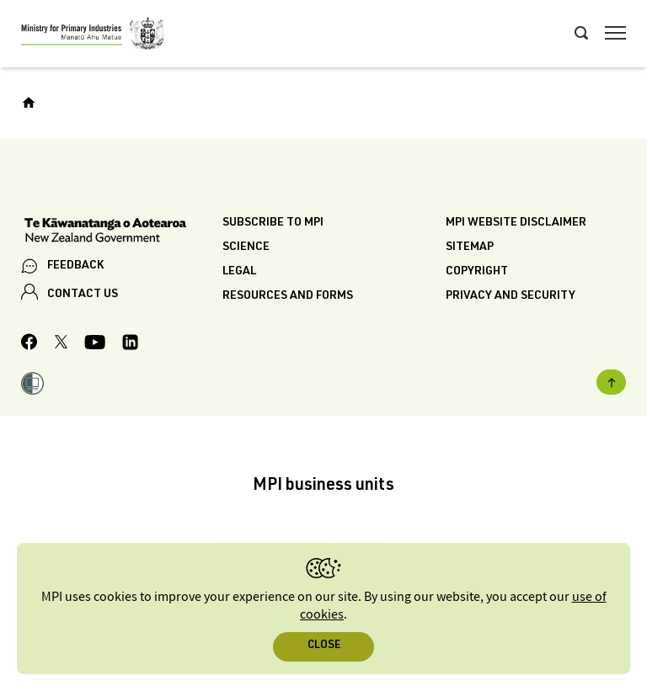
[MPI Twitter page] (61, 344)
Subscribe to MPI (273, 223)
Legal (239, 272)
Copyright (477, 272)
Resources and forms (287, 296)
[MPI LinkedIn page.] (130, 344)
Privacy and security (510, 296)
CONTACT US (82, 294)
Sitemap (470, 247)
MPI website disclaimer (516, 223)
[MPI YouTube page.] (94, 344)
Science (246, 247)
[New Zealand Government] (121, 232)
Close (323, 646)
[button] (32, 385)
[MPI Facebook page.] (29, 344)
